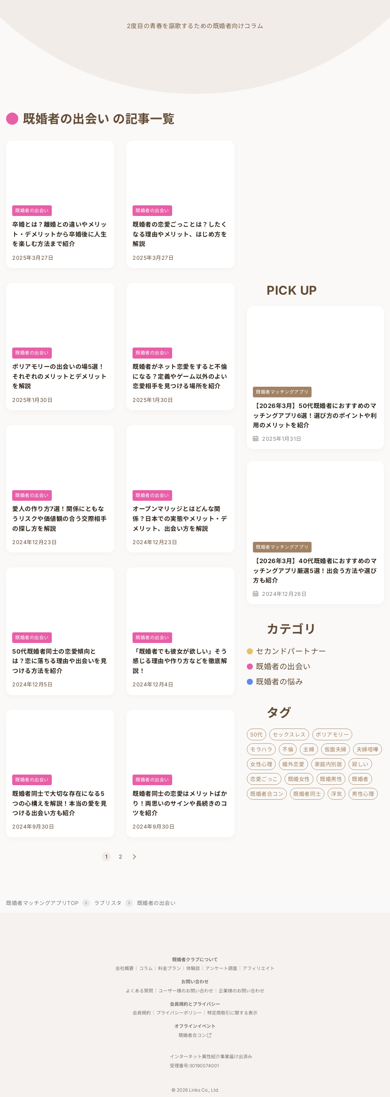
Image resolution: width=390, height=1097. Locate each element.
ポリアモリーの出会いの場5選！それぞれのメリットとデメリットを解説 (59, 373)
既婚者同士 (307, 794)
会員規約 (142, 997)
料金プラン (169, 952)
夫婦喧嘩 (367, 749)
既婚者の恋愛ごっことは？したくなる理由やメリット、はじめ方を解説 (180, 234)
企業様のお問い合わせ (241, 975)
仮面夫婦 (335, 749)
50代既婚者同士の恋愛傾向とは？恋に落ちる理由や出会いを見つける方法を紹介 (59, 651)
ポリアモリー (332, 734)
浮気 (336, 794)
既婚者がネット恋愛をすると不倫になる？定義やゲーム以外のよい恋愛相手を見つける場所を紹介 (180, 373)
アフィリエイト (259, 952)
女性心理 (261, 764)
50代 (256, 734)
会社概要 (124, 952)
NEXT (134, 840)
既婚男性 (331, 779)
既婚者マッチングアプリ (282, 392)
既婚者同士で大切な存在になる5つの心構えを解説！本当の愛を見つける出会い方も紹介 (59, 790)
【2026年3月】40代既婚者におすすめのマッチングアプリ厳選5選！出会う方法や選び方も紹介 (315, 570)
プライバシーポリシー (179, 997)
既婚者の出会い (32, 210)
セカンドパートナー (291, 651)
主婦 (308, 749)
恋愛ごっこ (264, 779)
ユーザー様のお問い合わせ (185, 975)
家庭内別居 (328, 764)
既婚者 (360, 779)
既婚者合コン (266, 794)
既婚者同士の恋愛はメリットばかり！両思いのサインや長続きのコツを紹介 (180, 790)
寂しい (360, 764)
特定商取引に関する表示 (232, 997)
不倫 (287, 749)
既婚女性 (299, 779)
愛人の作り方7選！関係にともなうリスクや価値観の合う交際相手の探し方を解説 (59, 512)
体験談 (193, 952)
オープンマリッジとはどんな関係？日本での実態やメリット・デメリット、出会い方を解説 (180, 512)
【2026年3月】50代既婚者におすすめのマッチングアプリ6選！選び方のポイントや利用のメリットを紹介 (315, 415)
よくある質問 (139, 975)
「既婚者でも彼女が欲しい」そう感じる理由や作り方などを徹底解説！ (180, 651)
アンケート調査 (221, 952)
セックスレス (289, 734)
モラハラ (261, 749)
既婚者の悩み (279, 681)
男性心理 (363, 794)
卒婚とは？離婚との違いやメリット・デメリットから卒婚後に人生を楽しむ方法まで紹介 (59, 234)
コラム (146, 952)
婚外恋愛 (293, 764)
